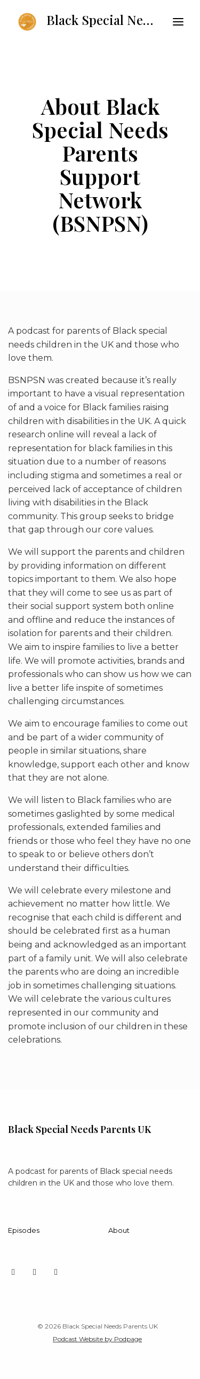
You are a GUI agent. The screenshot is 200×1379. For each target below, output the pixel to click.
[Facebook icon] (56, 1272)
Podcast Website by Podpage (97, 1339)
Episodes (23, 1230)
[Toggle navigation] (178, 22)
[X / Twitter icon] (13, 1272)
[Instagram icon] (34, 1272)
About (119, 1230)
